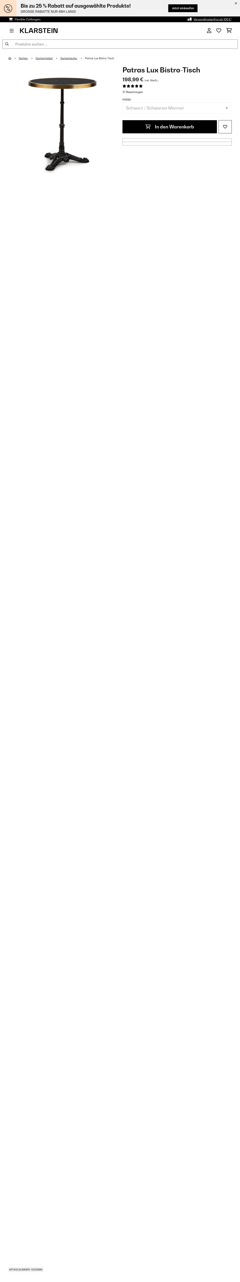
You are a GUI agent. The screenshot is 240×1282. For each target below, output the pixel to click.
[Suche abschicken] (7, 44)
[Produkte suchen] (120, 44)
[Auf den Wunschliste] (225, 126)
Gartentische (69, 58)
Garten (23, 58)
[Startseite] (13, 58)
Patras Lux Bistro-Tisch (99, 58)
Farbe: (127, 99)
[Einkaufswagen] (229, 30)
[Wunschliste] (218, 30)
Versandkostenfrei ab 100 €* (213, 19)
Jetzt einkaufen (183, 8)
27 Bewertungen (132, 92)
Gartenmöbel (44, 58)
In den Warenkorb (169, 126)
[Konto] (209, 30)
